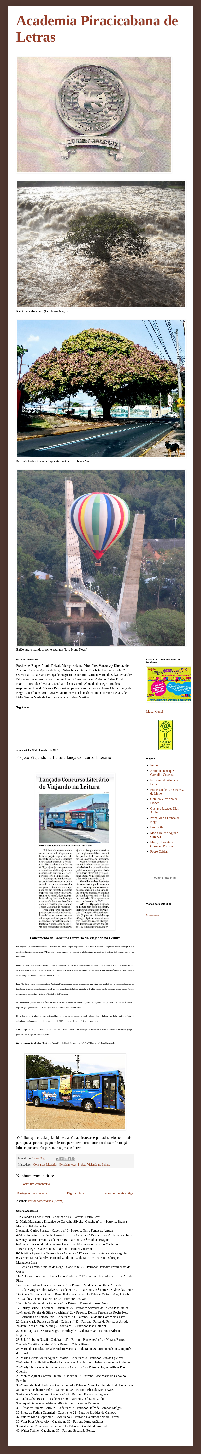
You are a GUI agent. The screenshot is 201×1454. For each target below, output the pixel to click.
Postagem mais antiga (119, 1193)
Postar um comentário (35, 1184)
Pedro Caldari (159, 851)
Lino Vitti (156, 827)
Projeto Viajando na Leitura (94, 1164)
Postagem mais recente (32, 1193)
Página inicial (76, 1193)
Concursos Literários (45, 1164)
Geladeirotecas (68, 1164)
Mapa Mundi (154, 711)
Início (154, 765)
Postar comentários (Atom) (45, 1201)
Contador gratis (152, 915)
